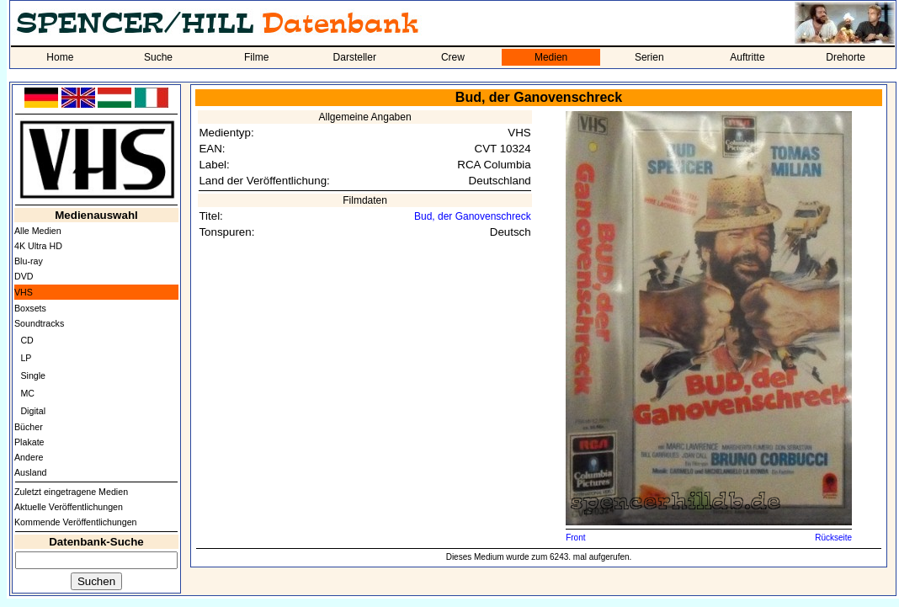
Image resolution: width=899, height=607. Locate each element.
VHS (23, 292)
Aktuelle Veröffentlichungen (68, 507)
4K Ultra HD (38, 246)
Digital (32, 411)
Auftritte (747, 57)
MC (27, 393)
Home (59, 57)
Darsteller (354, 57)
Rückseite (833, 537)
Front (575, 537)
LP (25, 358)
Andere (28, 457)
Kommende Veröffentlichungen (75, 522)
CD (26, 340)
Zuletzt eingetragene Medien (71, 492)
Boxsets (30, 308)
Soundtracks (39, 323)
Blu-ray (28, 261)
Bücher (28, 427)
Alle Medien (37, 231)
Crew (453, 57)
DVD (24, 276)
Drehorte (845, 57)
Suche (158, 57)
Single (32, 375)
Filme (256, 57)
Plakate (29, 442)
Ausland (30, 472)
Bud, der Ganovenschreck (472, 216)
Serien (649, 57)
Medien (551, 57)
